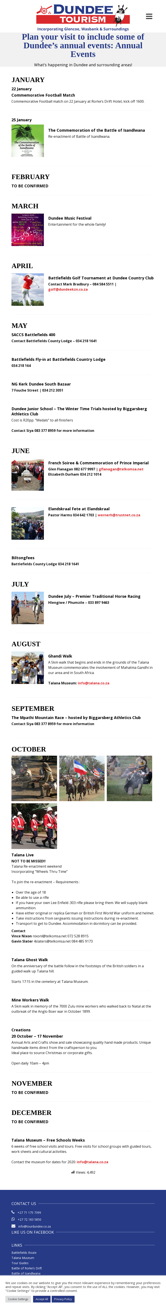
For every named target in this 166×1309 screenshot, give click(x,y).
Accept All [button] (42, 1299)
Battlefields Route (24, 1253)
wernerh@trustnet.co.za (119, 515)
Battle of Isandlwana (25, 1273)
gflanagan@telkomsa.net (121, 469)
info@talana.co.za (93, 683)
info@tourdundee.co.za (31, 1226)
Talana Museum (22, 1258)
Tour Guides (20, 1263)
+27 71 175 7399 (29, 1212)
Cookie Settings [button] (18, 1299)
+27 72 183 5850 (29, 1219)
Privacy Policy (63, 1299)
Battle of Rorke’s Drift (26, 1268)
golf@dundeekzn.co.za (68, 289)
